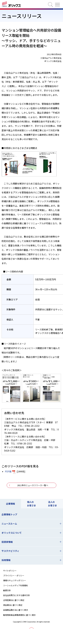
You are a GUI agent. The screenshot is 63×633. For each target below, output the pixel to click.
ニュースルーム (9, 523)
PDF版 (8, 471)
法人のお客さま (52, 503)
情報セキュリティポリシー (14, 580)
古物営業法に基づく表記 (13, 600)
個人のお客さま (31, 503)
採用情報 (6, 560)
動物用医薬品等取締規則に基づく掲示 (19, 615)
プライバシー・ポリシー (13, 575)
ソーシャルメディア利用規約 (15, 585)
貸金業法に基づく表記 (12, 605)
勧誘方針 (7, 590)
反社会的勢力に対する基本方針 (16, 595)
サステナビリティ (10, 550)
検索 (50, 4)
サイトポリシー (10, 570)
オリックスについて (12, 532)
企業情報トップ (9, 514)
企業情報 (10, 503)
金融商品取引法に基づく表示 (15, 610)
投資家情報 (7, 541)
